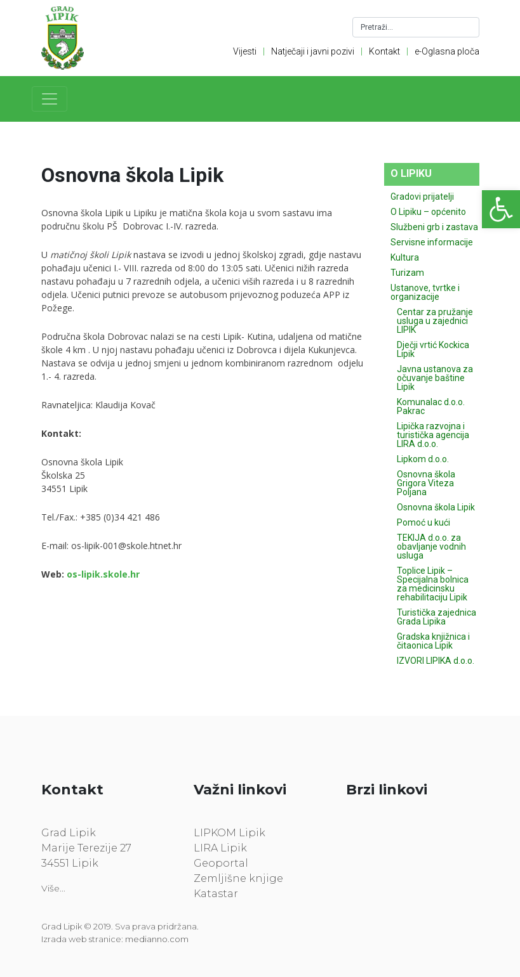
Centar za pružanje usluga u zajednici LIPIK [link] (435, 320)
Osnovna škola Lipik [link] (436, 507)
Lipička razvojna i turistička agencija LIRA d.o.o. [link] (433, 435)
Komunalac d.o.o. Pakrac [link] (431, 406)
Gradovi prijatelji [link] (422, 196)
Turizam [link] (407, 272)
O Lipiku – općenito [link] (428, 211)
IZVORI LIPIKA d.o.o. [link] (435, 660)
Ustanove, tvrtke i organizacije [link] (425, 292)
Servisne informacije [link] (431, 242)
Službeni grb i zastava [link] (434, 227)
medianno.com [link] (157, 939)
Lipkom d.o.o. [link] (423, 459)
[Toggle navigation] (49, 99)
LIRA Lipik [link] (220, 848)
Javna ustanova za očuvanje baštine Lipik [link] (435, 378)
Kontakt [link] (384, 51)
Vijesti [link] (245, 51)
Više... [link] (53, 888)
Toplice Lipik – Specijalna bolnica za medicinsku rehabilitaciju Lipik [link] (433, 584)
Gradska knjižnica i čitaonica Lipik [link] (433, 641)
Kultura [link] (404, 257)
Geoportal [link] (221, 863)
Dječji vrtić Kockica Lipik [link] (433, 349)
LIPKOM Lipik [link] (229, 833)
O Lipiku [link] (411, 173)
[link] (501, 209)
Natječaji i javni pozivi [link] (312, 51)
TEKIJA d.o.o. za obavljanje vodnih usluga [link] (431, 546)
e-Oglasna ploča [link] (447, 51)
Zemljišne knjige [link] (238, 878)
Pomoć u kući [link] (423, 522)
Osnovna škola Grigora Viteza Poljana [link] (426, 483)
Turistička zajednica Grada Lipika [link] (436, 617)
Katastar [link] (216, 894)
